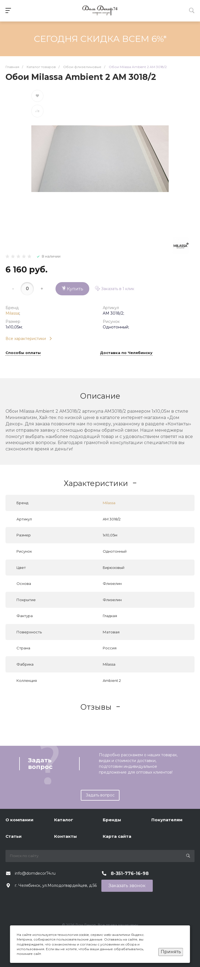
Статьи (13, 836)
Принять (171, 951)
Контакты (65, 836)
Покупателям (166, 819)
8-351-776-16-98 (130, 873)
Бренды (112, 819)
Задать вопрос (100, 795)
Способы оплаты (23, 353)
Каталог (63, 819)
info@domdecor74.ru (35, 873)
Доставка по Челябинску (126, 353)
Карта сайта (117, 836)
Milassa (12, 313)
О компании (19, 819)
